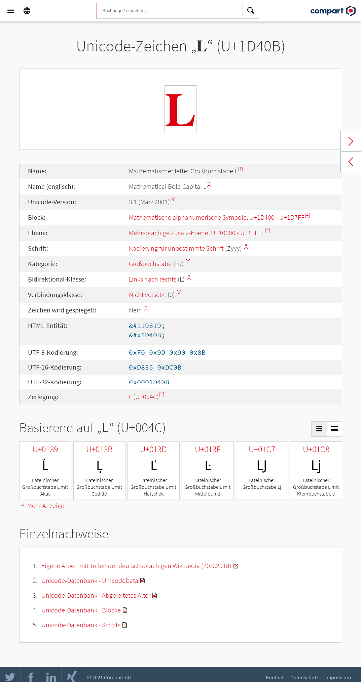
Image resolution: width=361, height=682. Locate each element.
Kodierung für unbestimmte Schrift (176, 248)
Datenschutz (304, 677)
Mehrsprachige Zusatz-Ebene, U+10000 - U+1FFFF (197, 232)
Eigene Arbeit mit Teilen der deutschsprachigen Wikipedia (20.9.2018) (136, 565)
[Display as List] (334, 429)
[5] (246, 246)
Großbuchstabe (150, 263)
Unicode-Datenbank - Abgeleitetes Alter (95, 595)
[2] (209, 184)
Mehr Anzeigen (43, 505)
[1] (240, 168)
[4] (307, 215)
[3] (172, 199)
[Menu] (11, 11)
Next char (351, 141)
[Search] (251, 11)
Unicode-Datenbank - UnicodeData (89, 580)
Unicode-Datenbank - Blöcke (81, 610)
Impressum (338, 677)
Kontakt (275, 677)
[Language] (27, 11)
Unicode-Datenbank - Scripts (80, 625)
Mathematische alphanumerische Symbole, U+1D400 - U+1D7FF (216, 217)
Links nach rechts (152, 279)
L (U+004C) (144, 396)
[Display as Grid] (319, 429)
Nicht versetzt (147, 294)
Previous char (351, 162)
